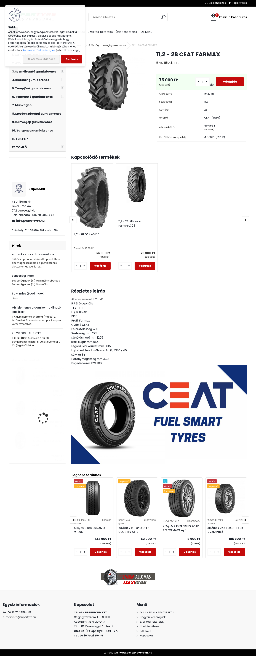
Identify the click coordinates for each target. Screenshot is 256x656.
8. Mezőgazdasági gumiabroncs (107, 45)
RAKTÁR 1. (146, 32)
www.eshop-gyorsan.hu (135, 652)
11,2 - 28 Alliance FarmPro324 (129, 223)
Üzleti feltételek (126, 32)
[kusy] (202, 82)
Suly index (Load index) (28, 293)
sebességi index (23, 276)
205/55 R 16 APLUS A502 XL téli (47, 442)
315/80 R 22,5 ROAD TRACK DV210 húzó (225, 530)
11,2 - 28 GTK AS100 (86, 234)
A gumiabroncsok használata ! (33, 254)
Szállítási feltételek (100, 32)
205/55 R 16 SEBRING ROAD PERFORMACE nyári (181, 528)
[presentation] (72, 219)
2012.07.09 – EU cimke (26, 333)
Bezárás (71, 59)
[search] (163, 17)
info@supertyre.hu (30, 221)
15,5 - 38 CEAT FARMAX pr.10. (46, 411)
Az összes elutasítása (41, 59)
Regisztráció (239, 3)
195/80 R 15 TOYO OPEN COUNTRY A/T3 (134, 530)
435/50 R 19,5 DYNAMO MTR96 (89, 530)
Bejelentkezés (217, 3)
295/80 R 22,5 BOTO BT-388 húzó (47, 377)
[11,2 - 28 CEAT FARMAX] (108, 82)
